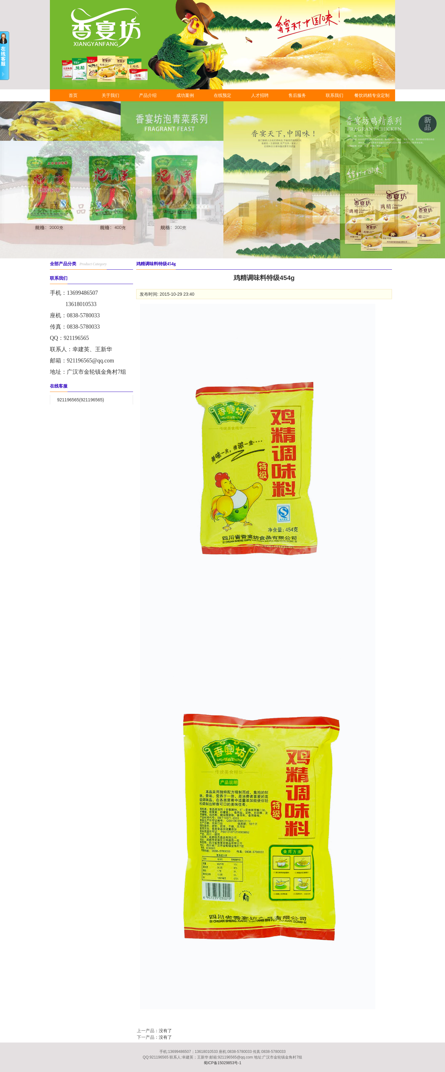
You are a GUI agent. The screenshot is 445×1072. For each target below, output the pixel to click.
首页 (73, 95)
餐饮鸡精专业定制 (371, 95)
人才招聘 (260, 95)
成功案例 (185, 95)
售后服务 (297, 95)
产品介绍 (148, 95)
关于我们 (110, 95)
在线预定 (222, 95)
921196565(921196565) (80, 399)
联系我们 (334, 95)
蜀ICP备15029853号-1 (222, 1063)
